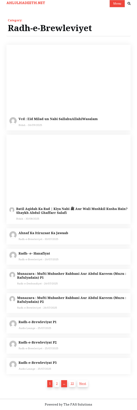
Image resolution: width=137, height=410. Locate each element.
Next (82, 383)
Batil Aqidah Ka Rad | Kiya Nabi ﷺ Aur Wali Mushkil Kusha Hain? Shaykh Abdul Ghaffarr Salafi (72, 211)
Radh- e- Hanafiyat (34, 253)
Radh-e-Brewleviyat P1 (38, 322)
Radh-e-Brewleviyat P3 (38, 363)
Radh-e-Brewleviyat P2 (38, 342)
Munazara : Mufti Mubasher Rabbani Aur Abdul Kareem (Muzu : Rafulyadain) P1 (71, 275)
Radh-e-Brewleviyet (30, 239)
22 (72, 383)
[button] (129, 3)
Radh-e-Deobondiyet (29, 283)
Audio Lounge (27, 328)
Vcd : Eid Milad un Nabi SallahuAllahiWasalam (58, 119)
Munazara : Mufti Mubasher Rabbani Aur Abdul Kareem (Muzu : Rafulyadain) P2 (71, 300)
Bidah (22, 125)
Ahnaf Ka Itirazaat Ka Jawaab (43, 233)
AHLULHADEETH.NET (25, 3)
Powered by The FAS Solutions (68, 404)
